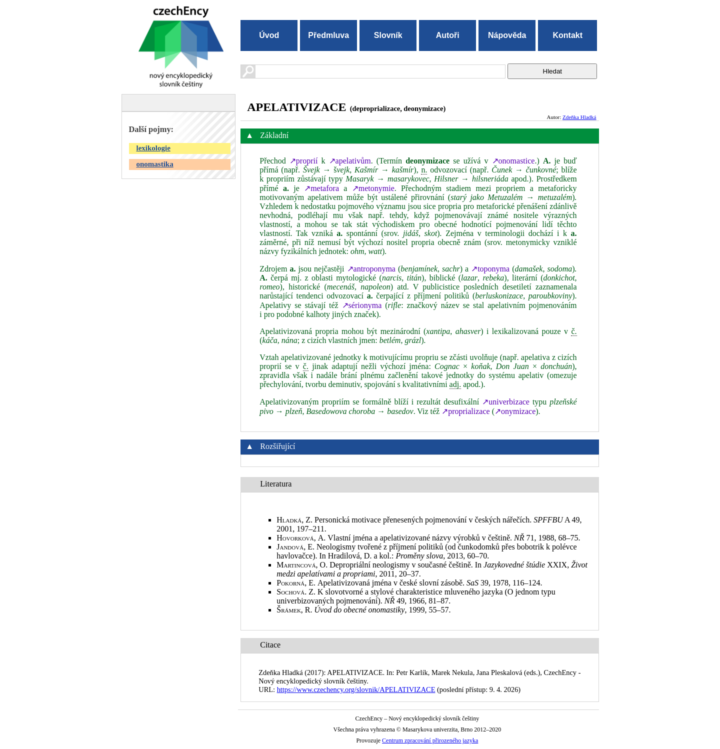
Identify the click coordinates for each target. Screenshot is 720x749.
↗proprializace (466, 411)
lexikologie (153, 148)
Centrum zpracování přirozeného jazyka (430, 740)
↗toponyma (490, 268)
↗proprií (304, 160)
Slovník (388, 35)
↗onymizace (515, 411)
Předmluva (328, 35)
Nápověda (507, 35)
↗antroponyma (371, 268)
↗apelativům (350, 160)
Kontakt (567, 35)
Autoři (448, 35)
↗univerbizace (506, 402)
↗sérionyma (362, 305)
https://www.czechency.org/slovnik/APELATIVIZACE (356, 690)
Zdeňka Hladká (579, 117)
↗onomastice (513, 160)
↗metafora (321, 188)
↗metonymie (373, 188)
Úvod (269, 35)
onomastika (155, 164)
